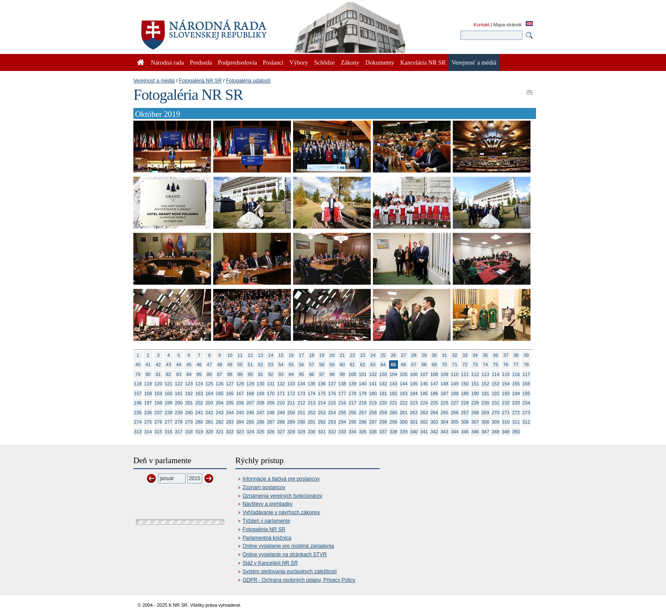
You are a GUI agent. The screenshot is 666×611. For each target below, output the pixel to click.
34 (474, 355)
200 (179, 402)
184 (414, 393)
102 (373, 374)
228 (464, 402)
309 (496, 421)
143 (393, 383)
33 (464, 355)
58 (322, 364)
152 (485, 383)
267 (464, 412)
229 (475, 402)
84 (189, 374)
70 (444, 364)
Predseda (201, 62)
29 (423, 355)
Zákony (350, 62)
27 (403, 355)
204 (219, 402)
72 (464, 364)
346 (475, 431)
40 (137, 364)
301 (414, 421)
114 (496, 374)
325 (260, 431)
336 (373, 431)
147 (434, 383)
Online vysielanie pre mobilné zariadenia (288, 546)
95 (301, 374)
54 (280, 364)
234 (526, 402)
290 (301, 421)
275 (148, 421)
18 (311, 355)
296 (363, 421)
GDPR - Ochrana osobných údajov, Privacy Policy (299, 580)
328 (291, 431)
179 (363, 393)
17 (301, 355)
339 (403, 431)
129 (250, 383)
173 (301, 393)
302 (424, 421)
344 (454, 431)
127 (230, 383)
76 (505, 364)
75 (495, 364)
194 (516, 393)
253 (321, 412)
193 (506, 393)
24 (372, 355)
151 (475, 383)
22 (352, 355)
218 (363, 402)
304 (444, 421)
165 (219, 393)
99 (342, 374)
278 (179, 421)
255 (342, 412)
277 (168, 421)
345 (464, 431)
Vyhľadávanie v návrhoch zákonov (281, 512)
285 (250, 421)
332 (332, 431)
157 (137, 393)
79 (137, 374)
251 (301, 412)
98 (332, 374)
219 (373, 402)
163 (199, 393)
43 (168, 364)
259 (383, 412)
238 (168, 412)
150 (464, 383)
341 (424, 431)
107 (424, 374)
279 (189, 421)
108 (434, 374)
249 (281, 412)
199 (168, 402)
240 (189, 412)
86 (209, 374)
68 (423, 364)
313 (137, 431)
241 (199, 412)
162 (189, 393)
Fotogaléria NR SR (200, 81)
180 (373, 393)
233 (516, 402)
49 (229, 364)
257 (363, 412)
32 (454, 355)
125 (209, 383)
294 (342, 421)
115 (506, 374)
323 (240, 431)
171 (281, 393)
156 (526, 383)
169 (260, 393)
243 (219, 412)
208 (260, 402)
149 (454, 383)
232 (506, 402)
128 (240, 383)
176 (332, 393)
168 (250, 393)
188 (454, 393)
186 (434, 393)
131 (270, 383)
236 (148, 412)
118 (137, 383)
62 (362, 364)
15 (280, 355)
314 (148, 431)
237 (158, 412)
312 (526, 421)
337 (383, 431)
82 (168, 374)
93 (280, 374)
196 (137, 402)
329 (301, 431)
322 (230, 431)
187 (444, 393)
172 (291, 393)
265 (444, 412)
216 (342, 402)
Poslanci (273, 62)
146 (424, 383)
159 (158, 393)
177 (342, 393)
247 (260, 412)
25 (383, 355)
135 (311, 383)
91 (260, 374)
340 (414, 431)
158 (148, 393)
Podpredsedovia (237, 62)
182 (393, 393)
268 (475, 412)
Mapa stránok (507, 24)
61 (352, 364)
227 (454, 402)
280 (199, 421)
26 (393, 355)
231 (496, 402)
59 (332, 364)
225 (434, 402)
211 (291, 402)
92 (270, 374)
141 (373, 383)
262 (414, 412)
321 (219, 431)
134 (301, 383)
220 (383, 402)
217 (352, 402)
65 (393, 364)
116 (516, 374)
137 (332, 383)
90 (250, 374)
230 (485, 402)
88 (229, 374)
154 (506, 383)
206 (240, 402)
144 (403, 383)
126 (219, 383)
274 (137, 421)
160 (168, 393)
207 (250, 402)
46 (199, 364)
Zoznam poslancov (264, 487)
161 (179, 393)
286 (260, 421)
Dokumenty (379, 62)
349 (506, 431)
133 (291, 383)
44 (178, 364)
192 (496, 393)
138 (342, 383)
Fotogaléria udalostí (248, 81)
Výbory (299, 62)
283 (230, 421)
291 (311, 421)
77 (516, 364)
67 (413, 364)
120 (158, 383)
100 (352, 374)
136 (321, 383)
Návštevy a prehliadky (267, 504)
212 (301, 402)
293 (332, 421)
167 (240, 393)
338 (393, 431)
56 (301, 364)
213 (311, 402)
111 (464, 374)
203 (209, 402)
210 (281, 402)
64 (383, 364)
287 (270, 421)
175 (321, 393)
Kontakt (481, 24)
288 (281, 421)
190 (475, 393)
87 (219, 374)
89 (240, 374)
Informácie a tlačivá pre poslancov (281, 479)
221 (393, 402)
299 (393, 421)
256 (352, 412)
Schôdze (324, 62)
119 (148, 383)
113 (485, 374)
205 (230, 402)
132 (281, 383)
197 (148, 402)
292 (321, 421)
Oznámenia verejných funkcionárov (282, 496)
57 (311, 364)
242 (209, 412)
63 (372, 364)
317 (179, 431)
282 (219, 421)
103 (383, 374)
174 (311, 393)
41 (147, 364)
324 (250, 431)
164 (209, 393)
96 (311, 374)
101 (363, 374)
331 (321, 431)
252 (311, 412)
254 (332, 412)
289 (291, 421)
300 (403, 421)
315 (158, 431)
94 (290, 374)
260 (393, 412)
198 (158, 402)
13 (260, 355)
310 (506, 421)
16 (290, 355)
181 (383, 393)
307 (475, 421)
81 (158, 374)
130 (260, 383)
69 (434, 364)
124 (199, 383)
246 (250, 412)
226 (444, 402)
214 (321, 402)
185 (424, 393)
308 (485, 421)
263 (424, 412)
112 (475, 374)
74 (485, 364)
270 (496, 412)
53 (270, 364)
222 (403, 402)
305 (454, 421)
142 (383, 383)
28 (413, 355)
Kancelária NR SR (423, 62)
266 (454, 412)
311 (516, 421)
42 (158, 364)
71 (454, 364)
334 (352, 431)
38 (516, 355)
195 (526, 393)
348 (496, 431)
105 (403, 374)
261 (403, 412)
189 (464, 393)
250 (291, 412)
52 (260, 364)
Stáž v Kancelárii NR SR (270, 563)
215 (332, 402)
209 (270, 402)
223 (414, 402)
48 (219, 364)
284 (240, 421)
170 (270, 393)
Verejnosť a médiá (154, 81)
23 (362, 355)
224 (424, 402)
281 (209, 421)
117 (526, 374)
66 (403, 364)
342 (434, 431)
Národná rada (167, 62)
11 (240, 355)
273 (526, 412)
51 (250, 364)
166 (230, 393)
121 (168, 383)
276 (158, 421)
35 (485, 355)
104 (393, 374)
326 (270, 431)
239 (179, 412)
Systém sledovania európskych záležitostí (290, 571)
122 (179, 383)
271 (506, 412)
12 (250, 355)
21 (342, 355)
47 (209, 364)
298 (383, 421)
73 (474, 364)
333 (342, 431)
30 (434, 355)
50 (240, 364)
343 (444, 431)
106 (414, 374)
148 (444, 383)
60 (342, 364)
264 (434, 412)
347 (485, 431)
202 (199, 402)
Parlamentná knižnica (267, 538)
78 (526, 364)
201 (189, 402)
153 (496, 383)
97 (322, 374)
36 (495, 355)
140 (363, 383)
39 (526, 355)
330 (311, 431)
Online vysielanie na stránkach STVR (285, 554)
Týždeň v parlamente (266, 521)
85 (199, 374)
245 (240, 412)
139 (352, 383)
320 (209, 431)
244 (230, 412)
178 (352, 393)
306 (464, 421)
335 (363, 431)
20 (332, 355)
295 (352, 421)
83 (178, 374)
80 (147, 374)
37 (505, 355)
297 (373, 421)
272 (516, 412)
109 (444, 374)
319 (199, 431)
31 (444, 355)
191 (485, 393)
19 (322, 355)
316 (168, 431)
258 (373, 412)
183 (403, 393)
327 (281, 431)
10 (229, 355)
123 (189, 383)
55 (290, 364)
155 (516, 383)
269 (485, 412)
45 (189, 364)
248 (270, 412)
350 (516, 431)
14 (270, 355)
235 (137, 412)
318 (189, 431)
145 (414, 383)
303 (434, 421)
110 (454, 374)
